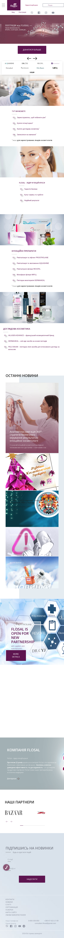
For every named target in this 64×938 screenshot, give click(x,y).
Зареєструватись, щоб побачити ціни (31, 117)
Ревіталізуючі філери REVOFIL (29, 269)
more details (16, 655)
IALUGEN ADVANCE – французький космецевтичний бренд (31, 335)
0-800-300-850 (33, 921)
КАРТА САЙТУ (11, 912)
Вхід (13, 12)
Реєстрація (22, 12)
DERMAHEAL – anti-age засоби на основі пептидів (27, 341)
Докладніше (11, 778)
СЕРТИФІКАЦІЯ (12, 907)
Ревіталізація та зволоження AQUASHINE (33, 263)
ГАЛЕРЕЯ (9, 910)
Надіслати (32, 879)
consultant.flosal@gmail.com (45, 923)
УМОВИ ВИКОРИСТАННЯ (16, 915)
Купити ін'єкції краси (25, 123)
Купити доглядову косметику (28, 129)
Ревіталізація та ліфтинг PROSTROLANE (32, 257)
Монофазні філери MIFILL (27, 275)
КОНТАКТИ (10, 899)
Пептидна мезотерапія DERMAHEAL (31, 280)
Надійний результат (31, 200)
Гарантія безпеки (30, 189)
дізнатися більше (32, 50)
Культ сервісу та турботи (33, 195)
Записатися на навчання (26, 134)
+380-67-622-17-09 (51, 921)
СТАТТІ (8, 905)
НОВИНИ (9, 902)
